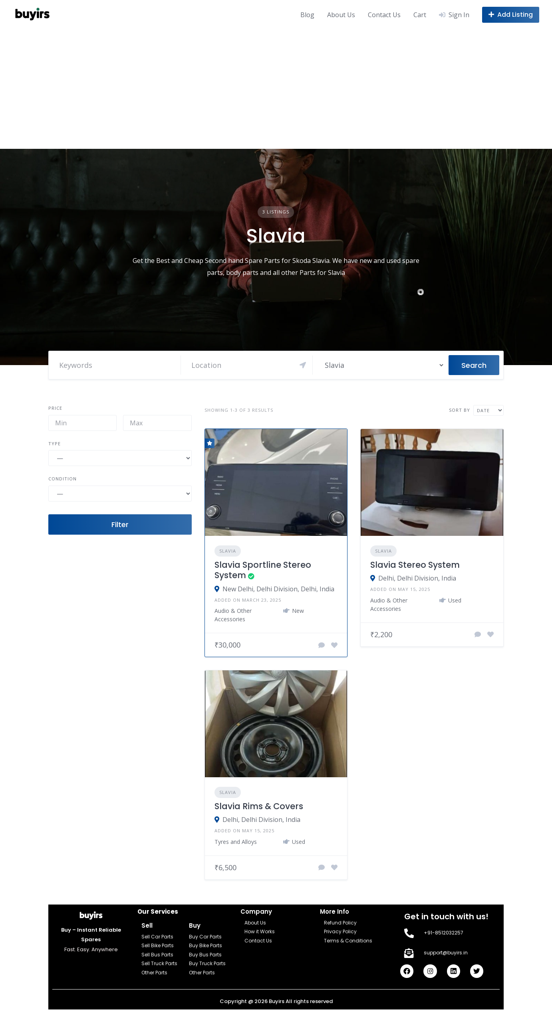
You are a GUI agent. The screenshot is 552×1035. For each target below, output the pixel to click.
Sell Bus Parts (157, 954)
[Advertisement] (276, 89)
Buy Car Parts (205, 936)
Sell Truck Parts (159, 963)
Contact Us (384, 14)
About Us (341, 14)
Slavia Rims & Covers (258, 806)
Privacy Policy (340, 931)
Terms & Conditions (348, 940)
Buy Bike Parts (205, 945)
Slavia (227, 551)
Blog (307, 14)
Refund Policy (340, 922)
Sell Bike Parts (157, 945)
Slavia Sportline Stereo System (262, 570)
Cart (419, 14)
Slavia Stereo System (415, 565)
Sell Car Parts (157, 936)
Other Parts (154, 972)
